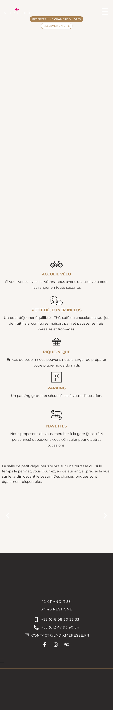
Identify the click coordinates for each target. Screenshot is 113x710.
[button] (8, 516)
